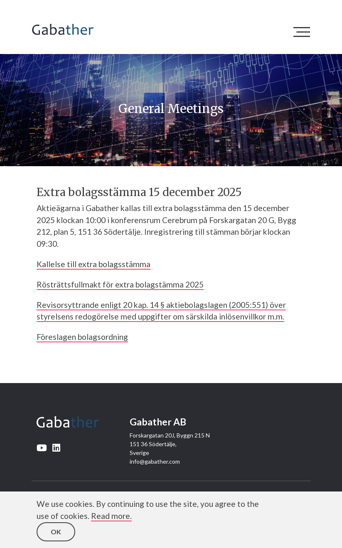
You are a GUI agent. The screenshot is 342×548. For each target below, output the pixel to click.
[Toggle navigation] (303, 32)
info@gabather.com (155, 461)
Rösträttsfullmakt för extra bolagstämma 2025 (120, 284)
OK (56, 532)
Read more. (111, 516)
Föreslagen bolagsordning (82, 337)
